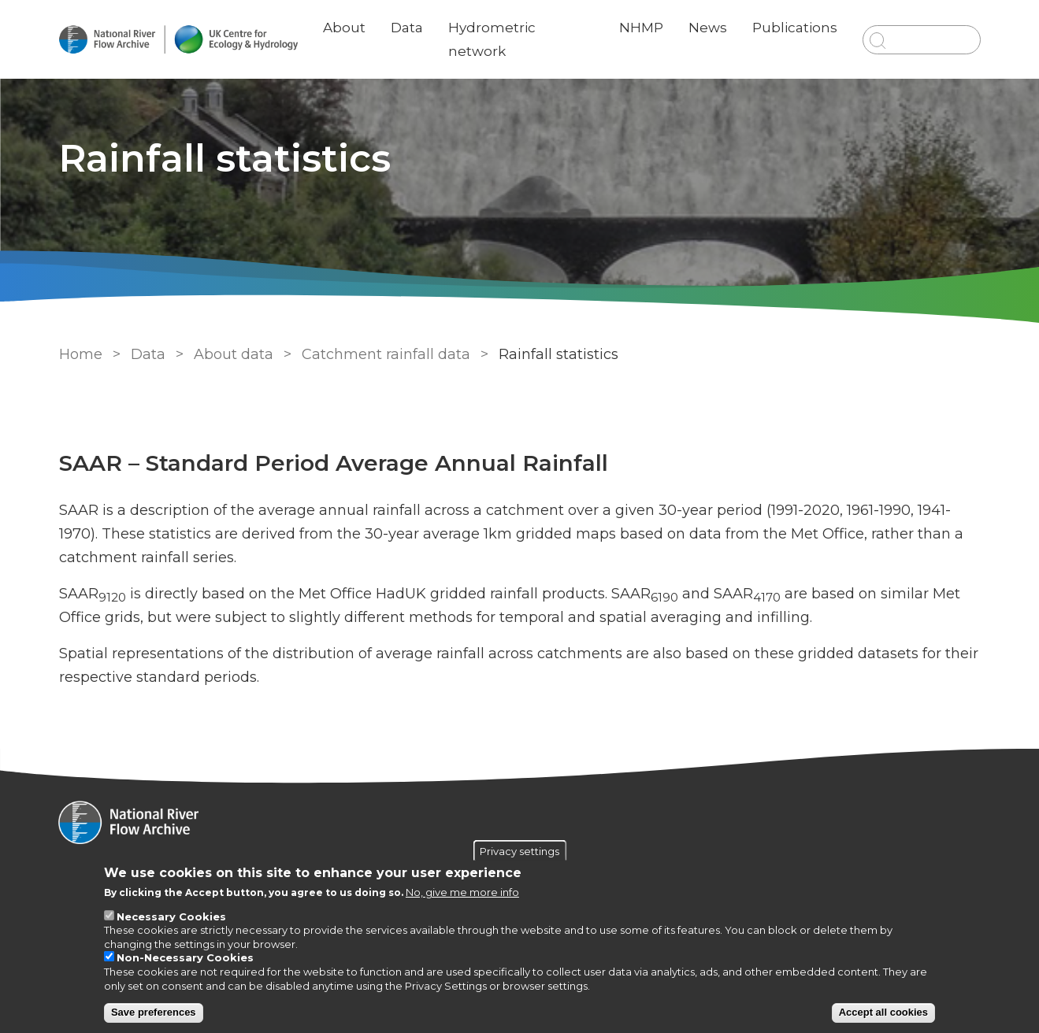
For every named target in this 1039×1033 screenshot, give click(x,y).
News (707, 27)
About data (233, 354)
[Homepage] (520, 824)
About (345, 27)
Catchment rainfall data (386, 354)
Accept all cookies (883, 1012)
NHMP (641, 27)
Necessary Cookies (171, 916)
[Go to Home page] (179, 39)
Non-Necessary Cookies (185, 957)
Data (407, 27)
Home (80, 354)
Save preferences (153, 1012)
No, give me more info (462, 892)
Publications (794, 27)
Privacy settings (519, 850)
